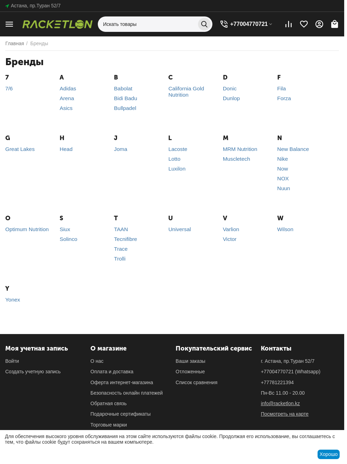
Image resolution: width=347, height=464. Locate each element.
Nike (282, 159)
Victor (230, 239)
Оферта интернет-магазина (121, 382)
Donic (230, 88)
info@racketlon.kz (280, 403)
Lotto (174, 159)
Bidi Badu (125, 98)
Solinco (68, 239)
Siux (65, 229)
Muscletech (236, 159)
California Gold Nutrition (186, 91)
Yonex (12, 300)
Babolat (123, 88)
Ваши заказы (190, 361)
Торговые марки (108, 425)
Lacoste (177, 149)
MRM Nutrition (240, 149)
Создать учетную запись (33, 371)
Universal (179, 229)
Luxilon (176, 169)
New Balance (293, 149)
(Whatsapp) (290, 371)
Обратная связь (108, 403)
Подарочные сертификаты (120, 414)
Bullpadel (125, 108)
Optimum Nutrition (27, 229)
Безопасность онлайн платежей (126, 393)
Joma (120, 149)
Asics (66, 108)
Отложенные (190, 371)
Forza (284, 98)
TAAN (121, 229)
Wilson (285, 229)
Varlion (231, 229)
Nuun (283, 188)
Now (282, 169)
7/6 (9, 88)
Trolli (119, 259)
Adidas (68, 88)
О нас (96, 361)
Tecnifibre (125, 239)
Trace (121, 249)
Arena (67, 98)
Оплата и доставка (111, 371)
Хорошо (329, 454)
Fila (281, 88)
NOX (283, 178)
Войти (12, 361)
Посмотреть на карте (284, 414)
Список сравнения (196, 382)
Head (66, 149)
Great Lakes (20, 149)
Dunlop (231, 98)
